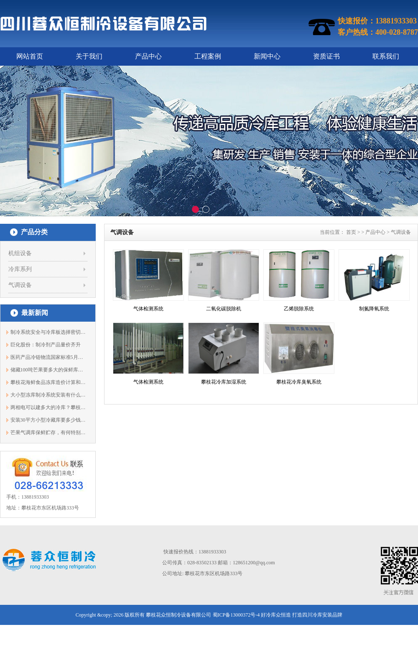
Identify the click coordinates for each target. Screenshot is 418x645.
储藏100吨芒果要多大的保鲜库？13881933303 (48, 370)
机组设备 (20, 253)
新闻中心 (267, 56)
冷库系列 (20, 269)
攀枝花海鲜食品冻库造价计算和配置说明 (48, 382)
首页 (351, 232)
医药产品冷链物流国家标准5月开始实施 (48, 357)
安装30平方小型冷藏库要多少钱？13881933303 (48, 420)
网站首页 (29, 56)
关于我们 (89, 56)
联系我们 (385, 56)
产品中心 (148, 56)
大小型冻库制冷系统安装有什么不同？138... (48, 395)
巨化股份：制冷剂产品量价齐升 (45, 345)
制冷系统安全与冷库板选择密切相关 (48, 332)
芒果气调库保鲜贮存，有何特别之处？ (48, 432)
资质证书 (326, 56)
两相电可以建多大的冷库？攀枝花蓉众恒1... (48, 407)
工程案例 (207, 56)
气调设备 (20, 285)
